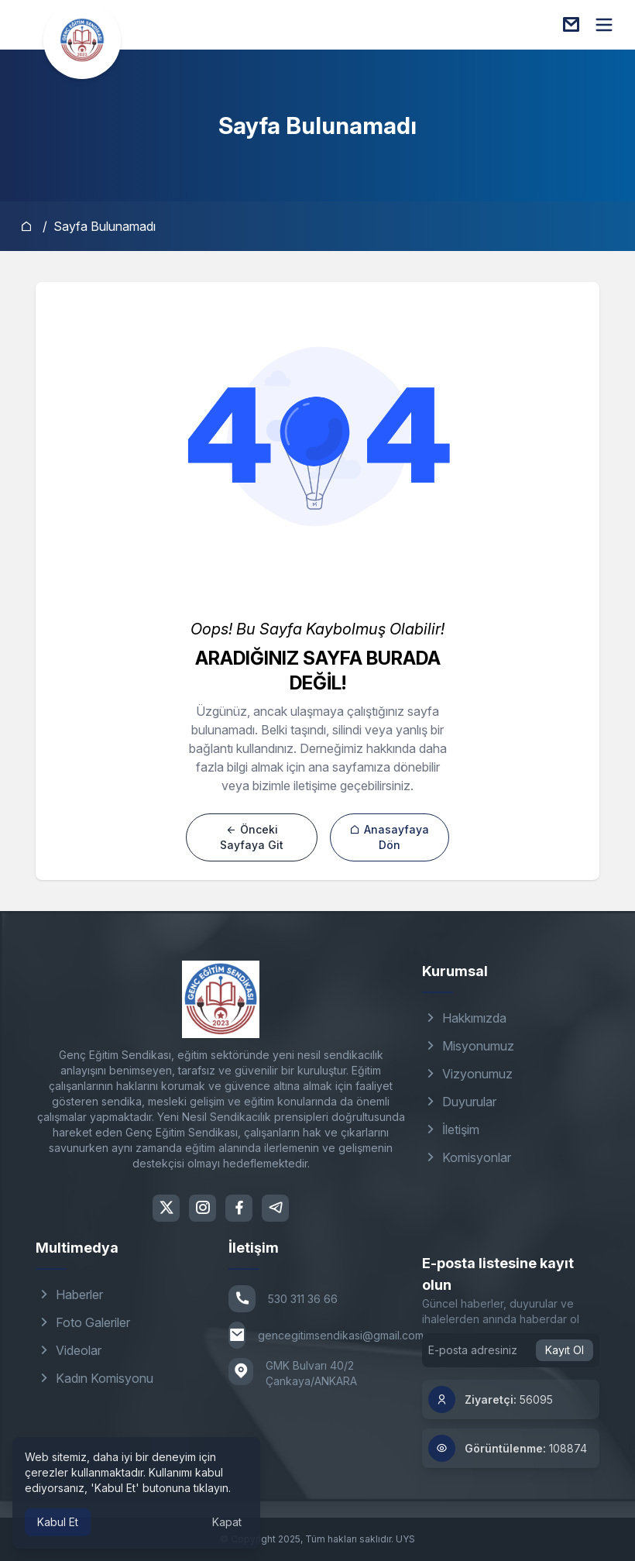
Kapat (227, 1521)
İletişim (450, 1129)
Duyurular (459, 1101)
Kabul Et (57, 1521)
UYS (405, 1539)
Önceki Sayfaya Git (251, 837)
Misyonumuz (468, 1046)
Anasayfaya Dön (389, 837)
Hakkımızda (464, 1018)
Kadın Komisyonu (94, 1378)
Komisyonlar (466, 1157)
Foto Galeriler (83, 1322)
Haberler (69, 1294)
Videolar (68, 1350)
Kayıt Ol (564, 1349)
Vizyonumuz (467, 1073)
